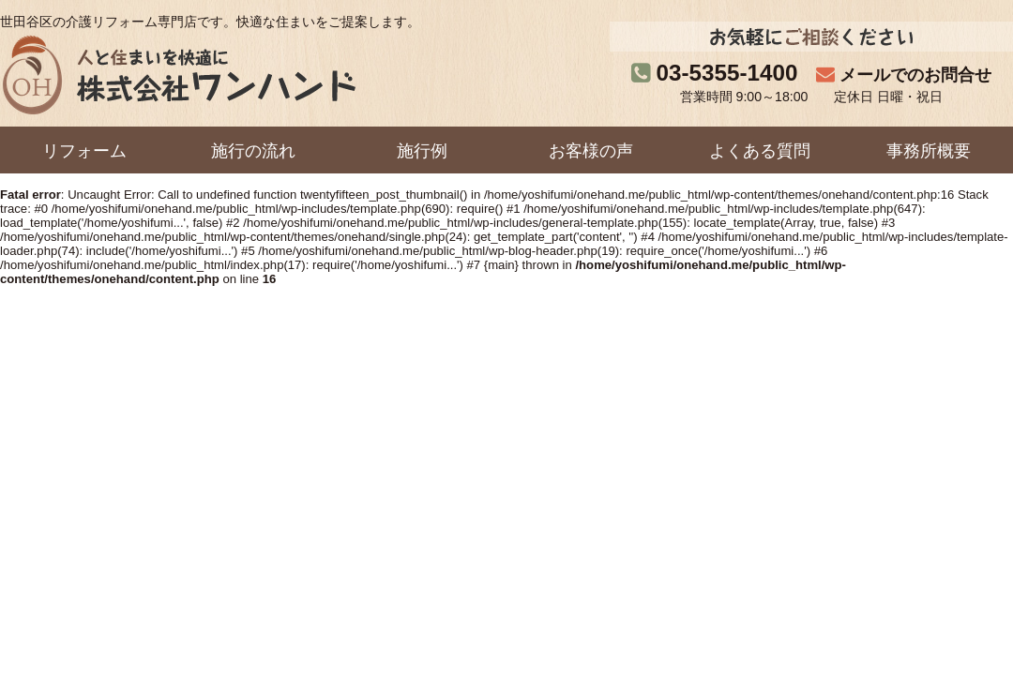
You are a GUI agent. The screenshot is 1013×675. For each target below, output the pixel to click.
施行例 (422, 151)
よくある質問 (759, 151)
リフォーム (84, 151)
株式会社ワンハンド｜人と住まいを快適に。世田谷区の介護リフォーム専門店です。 (177, 74)
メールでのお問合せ (915, 75)
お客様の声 (591, 151)
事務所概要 (928, 151)
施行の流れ (253, 151)
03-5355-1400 (727, 72)
